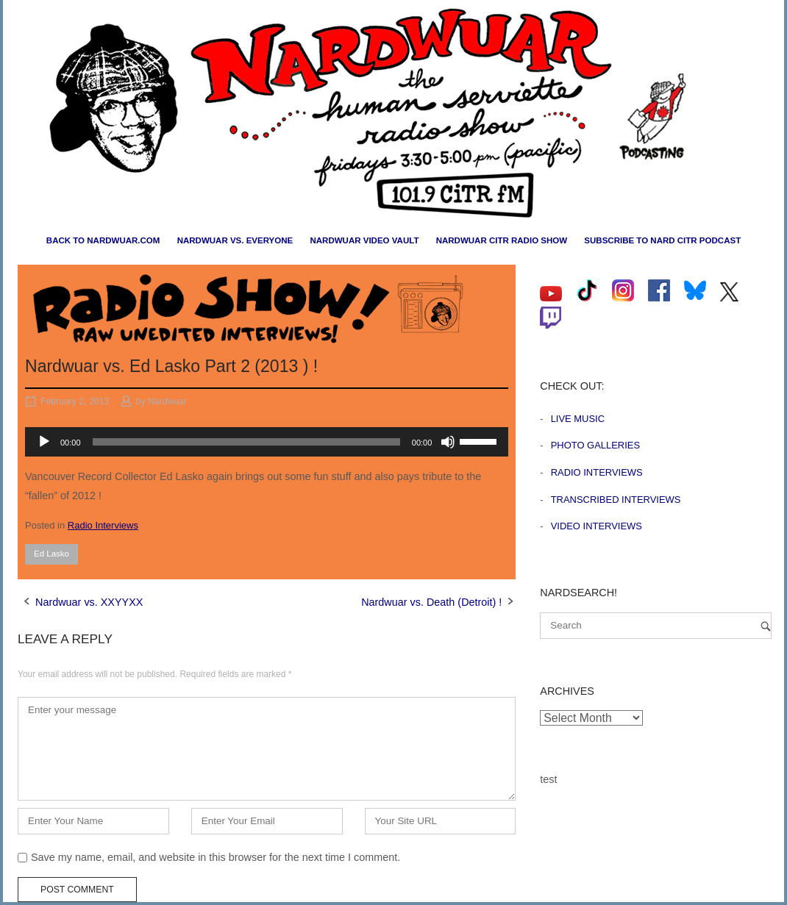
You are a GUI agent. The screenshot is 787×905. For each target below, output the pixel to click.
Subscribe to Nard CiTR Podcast (662, 240)
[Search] (765, 626)
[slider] (246, 442)
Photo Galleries (595, 445)
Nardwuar (167, 401)
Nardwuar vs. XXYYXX (89, 602)
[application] (266, 442)
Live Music (578, 418)
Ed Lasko (51, 553)
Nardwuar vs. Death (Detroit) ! (431, 602)
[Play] (44, 441)
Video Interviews (596, 526)
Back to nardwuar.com (103, 240)
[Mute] (448, 441)
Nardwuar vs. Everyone (235, 240)
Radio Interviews (103, 525)
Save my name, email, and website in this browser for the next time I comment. (215, 857)
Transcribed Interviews (616, 499)
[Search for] (656, 625)
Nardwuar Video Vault (364, 240)
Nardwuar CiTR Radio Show (501, 240)
